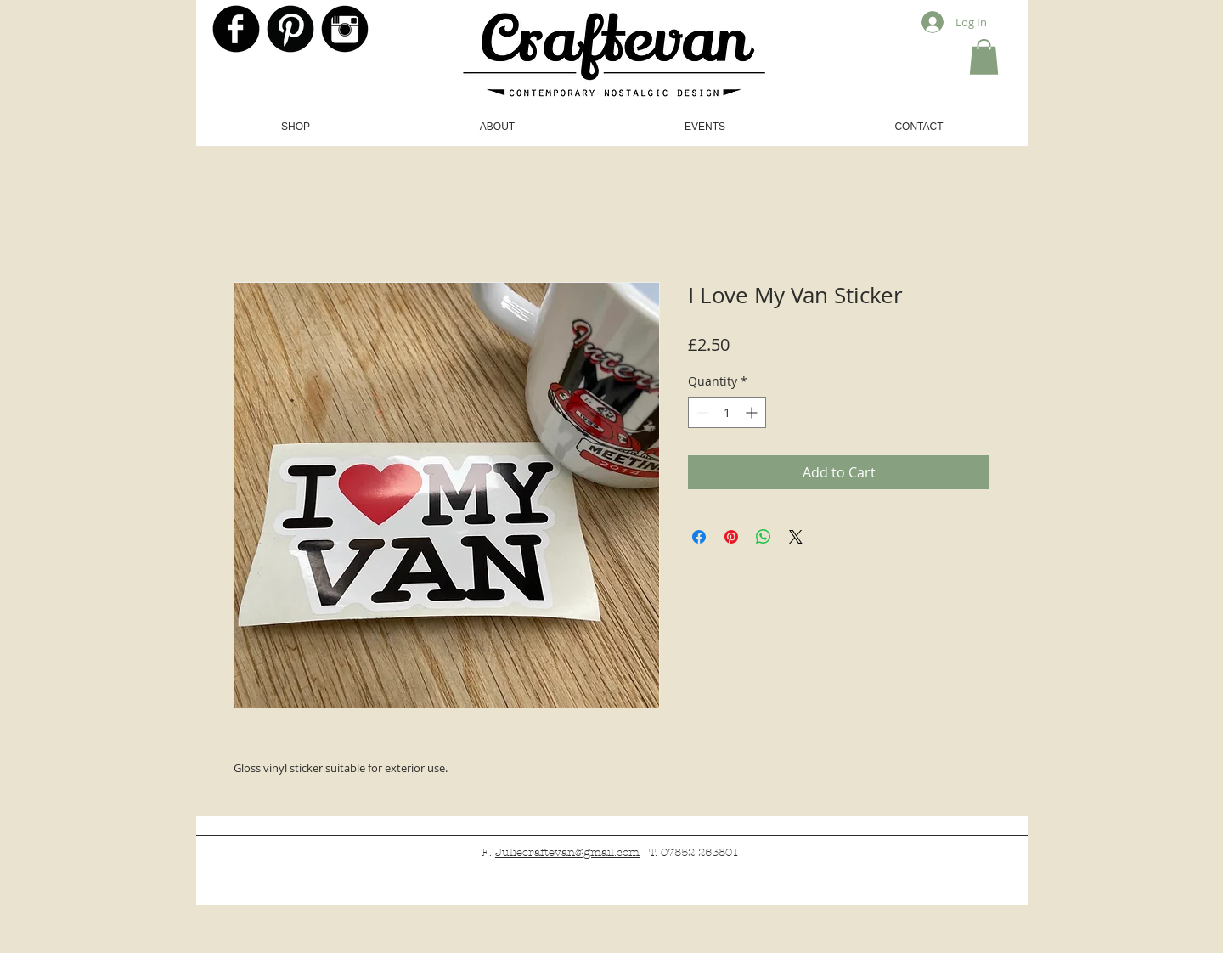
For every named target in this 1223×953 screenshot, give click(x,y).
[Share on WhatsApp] (763, 537)
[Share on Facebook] (699, 537)
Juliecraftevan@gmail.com (567, 853)
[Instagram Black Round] (345, 29)
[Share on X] (796, 537)
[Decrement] (701, 412)
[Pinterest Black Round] (290, 29)
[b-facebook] (236, 29)
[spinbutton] (727, 412)
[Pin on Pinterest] (731, 537)
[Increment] (753, 412)
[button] (984, 57)
